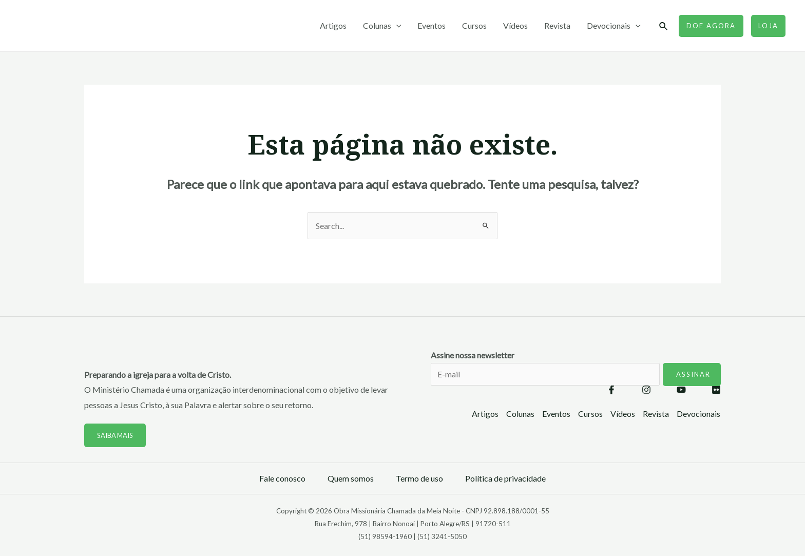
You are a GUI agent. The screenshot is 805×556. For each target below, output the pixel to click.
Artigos (333, 25)
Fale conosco (282, 478)
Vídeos (515, 25)
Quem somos (351, 478)
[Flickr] (716, 389)
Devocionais (614, 25)
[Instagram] (646, 389)
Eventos (431, 25)
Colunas (382, 25)
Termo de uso (419, 478)
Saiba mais (115, 435)
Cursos (474, 25)
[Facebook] (611, 389)
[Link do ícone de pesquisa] (663, 26)
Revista (557, 25)
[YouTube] (681, 389)
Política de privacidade (505, 478)
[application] (396, 25)
